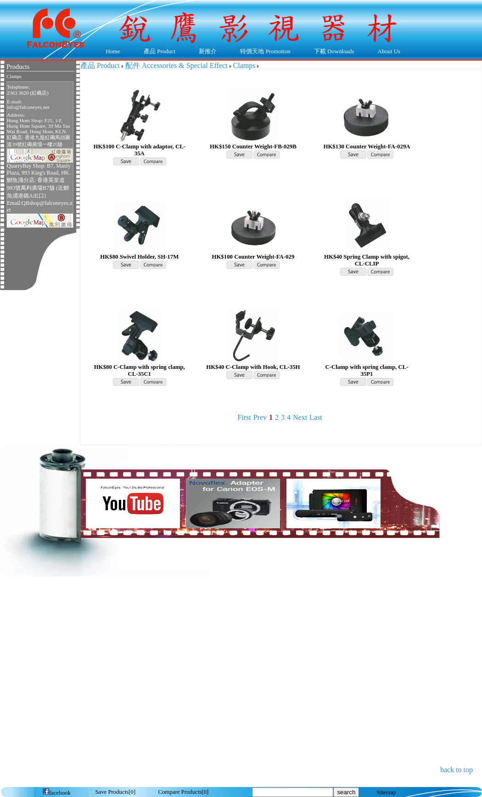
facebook (56, 793)
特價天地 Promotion (263, 52)
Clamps (14, 76)
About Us (387, 52)
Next (300, 417)
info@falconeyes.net (28, 107)
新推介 (208, 51)
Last (315, 417)
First (244, 417)
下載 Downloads (331, 52)
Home (113, 51)
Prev (260, 417)
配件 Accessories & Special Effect (176, 65)
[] (115, 792)
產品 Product (157, 52)
